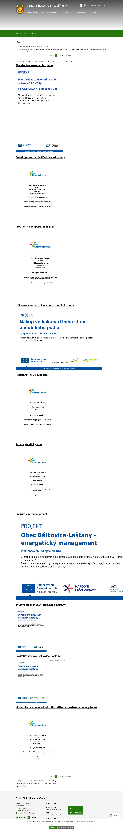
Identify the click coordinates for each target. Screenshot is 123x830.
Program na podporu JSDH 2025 (35, 226)
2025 (71, 61)
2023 (59, 61)
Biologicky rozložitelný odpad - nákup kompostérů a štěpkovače (36, 783)
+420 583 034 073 (23, 809)
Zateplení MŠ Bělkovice (23, 786)
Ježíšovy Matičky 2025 (29, 444)
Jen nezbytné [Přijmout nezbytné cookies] (62, 827)
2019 (35, 61)
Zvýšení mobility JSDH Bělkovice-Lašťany (41, 604)
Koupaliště (66, 12)
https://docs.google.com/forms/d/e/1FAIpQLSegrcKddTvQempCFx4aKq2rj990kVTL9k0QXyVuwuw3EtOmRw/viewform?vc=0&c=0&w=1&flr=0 (62, 49)
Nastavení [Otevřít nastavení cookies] (70, 827)
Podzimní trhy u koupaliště (32, 374)
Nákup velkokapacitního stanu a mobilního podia (45, 305)
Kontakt (94, 12)
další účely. (94, 821)
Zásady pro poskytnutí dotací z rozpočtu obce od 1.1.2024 (35, 46)
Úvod (17, 33)
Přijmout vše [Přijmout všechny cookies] (53, 827)
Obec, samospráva (49, 12)
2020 (41, 61)
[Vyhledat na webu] (98, 5)
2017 (23, 61)
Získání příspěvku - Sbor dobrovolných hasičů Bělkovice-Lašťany (36, 781)
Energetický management (31, 513)
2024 (65, 61)
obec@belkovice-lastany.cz (25, 813)
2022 (53, 61)
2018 (29, 61)
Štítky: (17, 61)
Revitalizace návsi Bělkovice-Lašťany (38, 655)
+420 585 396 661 (23, 810)
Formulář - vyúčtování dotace (27, 52)
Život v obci (81, 12)
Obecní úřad (32, 12)
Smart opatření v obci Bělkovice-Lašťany (40, 157)
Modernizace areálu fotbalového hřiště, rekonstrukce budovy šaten (56, 707)
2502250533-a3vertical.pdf (56, 660)
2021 (47, 61)
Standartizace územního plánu (34, 65)
